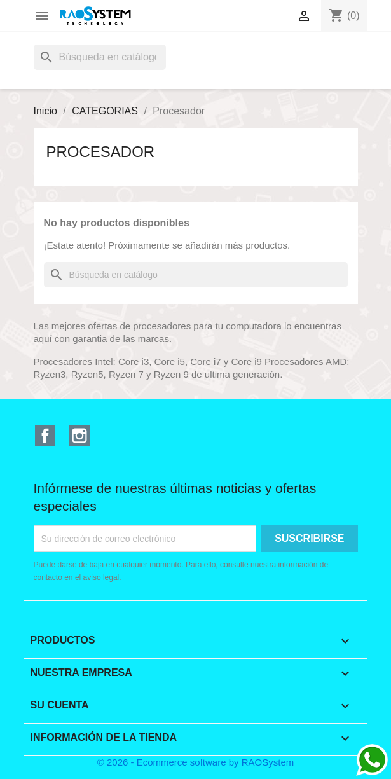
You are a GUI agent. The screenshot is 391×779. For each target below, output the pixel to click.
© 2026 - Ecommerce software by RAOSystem (195, 762)
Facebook (45, 435)
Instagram (79, 435)
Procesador (100, 151)
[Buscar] (100, 57)
